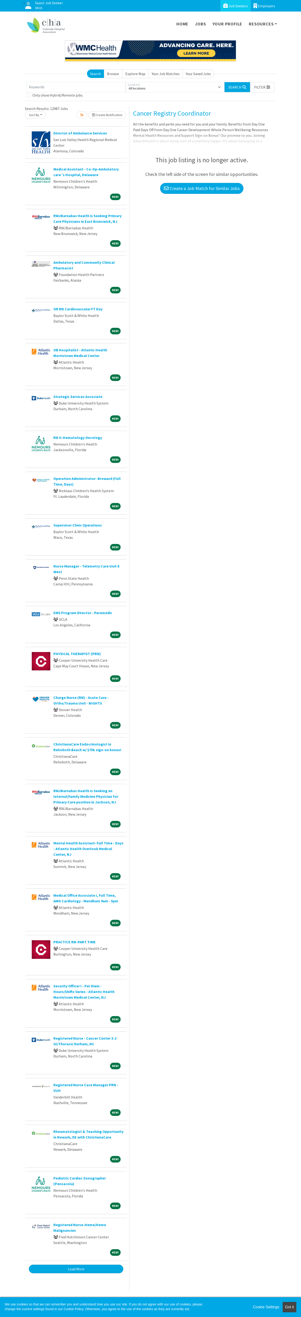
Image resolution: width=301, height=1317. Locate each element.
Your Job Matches (166, 73)
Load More (76, 1269)
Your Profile (227, 24)
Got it (289, 1307)
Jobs (200, 24)
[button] (262, 87)
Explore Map (135, 73)
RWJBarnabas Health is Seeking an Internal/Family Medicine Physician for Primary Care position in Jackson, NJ (85, 796)
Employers (264, 6)
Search (95, 73)
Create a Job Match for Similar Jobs (202, 188)
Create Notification (107, 115)
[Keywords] (76, 87)
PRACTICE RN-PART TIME (74, 942)
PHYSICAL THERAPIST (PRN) (77, 653)
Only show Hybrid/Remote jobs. (57, 95)
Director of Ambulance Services (80, 133)
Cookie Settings (266, 1307)
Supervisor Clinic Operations (77, 525)
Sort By (34, 115)
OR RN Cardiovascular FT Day (78, 309)
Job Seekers (235, 6)
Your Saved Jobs (198, 73)
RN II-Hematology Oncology (77, 437)
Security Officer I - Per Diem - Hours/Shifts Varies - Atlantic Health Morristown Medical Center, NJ (84, 992)
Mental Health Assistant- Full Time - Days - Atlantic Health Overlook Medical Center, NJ (88, 849)
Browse (113, 73)
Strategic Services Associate (77, 396)
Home (182, 24)
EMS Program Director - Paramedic (82, 612)
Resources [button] (261, 24)
